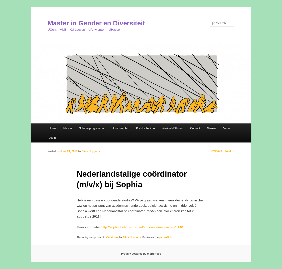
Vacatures (112, 237)
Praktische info (145, 128)
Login (52, 137)
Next (229, 151)
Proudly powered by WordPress (141, 253)
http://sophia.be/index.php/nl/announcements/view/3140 (142, 227)
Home (52, 128)
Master (67, 128)
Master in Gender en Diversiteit (96, 23)
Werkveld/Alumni (172, 128)
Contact (195, 128)
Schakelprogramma (91, 128)
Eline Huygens (91, 151)
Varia (226, 128)
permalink (165, 237)
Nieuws (211, 128)
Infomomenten (120, 128)
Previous (215, 151)
